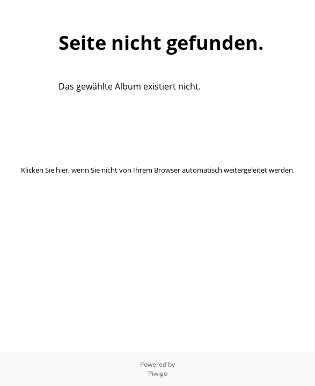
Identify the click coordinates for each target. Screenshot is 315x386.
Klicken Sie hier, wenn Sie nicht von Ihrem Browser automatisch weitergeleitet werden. (158, 170)
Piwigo (157, 373)
